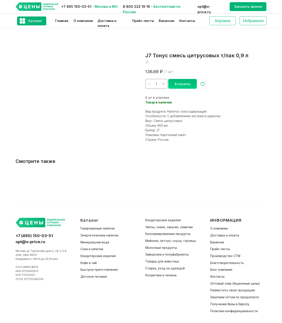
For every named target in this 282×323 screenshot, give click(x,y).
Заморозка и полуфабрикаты (167, 254)
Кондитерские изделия (98, 256)
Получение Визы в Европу (229, 304)
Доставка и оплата (224, 235)
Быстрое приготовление (99, 269)
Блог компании (221, 269)
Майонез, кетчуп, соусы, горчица (170, 241)
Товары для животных (162, 261)
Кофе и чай (88, 263)
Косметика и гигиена (160, 275)
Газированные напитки (97, 228)
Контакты (187, 21)
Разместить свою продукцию (232, 290)
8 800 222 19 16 (136, 6)
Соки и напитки (91, 249)
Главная (61, 21)
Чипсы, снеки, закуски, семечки (169, 227)
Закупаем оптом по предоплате (234, 297)
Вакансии (166, 21)
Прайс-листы (143, 21)
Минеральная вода (94, 242)
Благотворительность (227, 263)
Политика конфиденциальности (234, 311)
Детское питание (93, 276)
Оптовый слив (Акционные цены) (235, 283)
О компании (83, 21)
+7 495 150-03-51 (76, 6)
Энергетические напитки (99, 235)
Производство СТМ (225, 256)
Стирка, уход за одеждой (165, 268)
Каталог (35, 21)
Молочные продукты (161, 247)
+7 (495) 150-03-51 (34, 235)
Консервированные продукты (168, 234)
